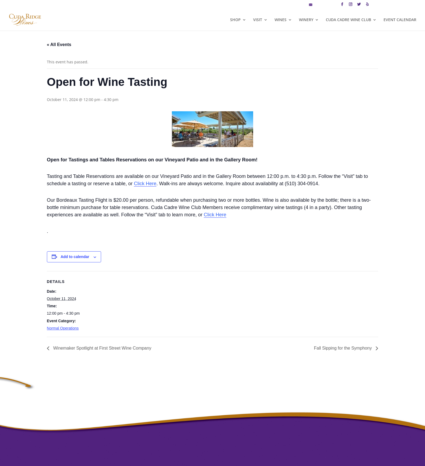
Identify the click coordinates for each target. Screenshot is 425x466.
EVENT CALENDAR (400, 20)
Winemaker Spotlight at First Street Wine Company (101, 348)
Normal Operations (63, 328)
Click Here (145, 183)
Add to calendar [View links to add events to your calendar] (74, 257)
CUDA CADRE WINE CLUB (348, 20)
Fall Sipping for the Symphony (343, 348)
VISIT (257, 20)
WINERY (306, 20)
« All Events (59, 44)
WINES (280, 20)
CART (378, 5)
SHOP (235, 20)
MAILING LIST (322, 5)
